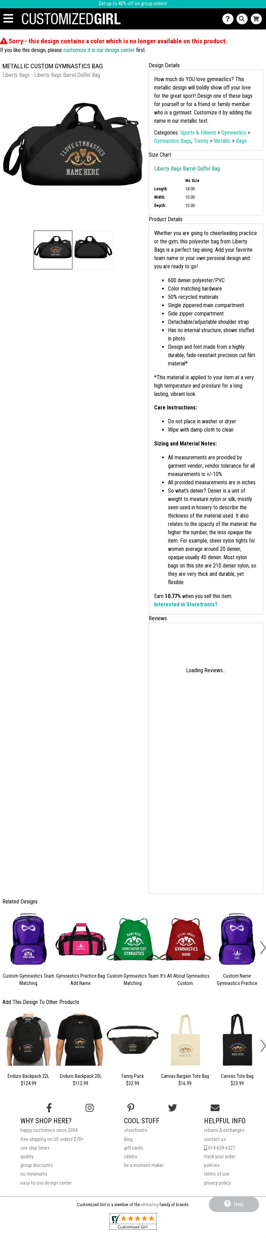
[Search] (244, 19)
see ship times (35, 1148)
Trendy (201, 141)
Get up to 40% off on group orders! (133, 4)
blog (128, 1139)
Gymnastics (233, 132)
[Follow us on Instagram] (90, 1108)
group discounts (36, 1165)
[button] (53, 250)
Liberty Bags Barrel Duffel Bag (187, 168)
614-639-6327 (219, 1148)
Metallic (222, 141)
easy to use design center (46, 1183)
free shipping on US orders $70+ (51, 1139)
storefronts (135, 1130)
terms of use (217, 1174)
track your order (219, 1157)
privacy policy (217, 1183)
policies (212, 1165)
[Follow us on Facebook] (49, 1108)
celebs (130, 1157)
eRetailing (150, 1204)
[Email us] (215, 1108)
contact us (215, 1139)
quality (27, 1157)
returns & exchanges (224, 1130)
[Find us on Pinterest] (130, 1108)
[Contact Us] (229, 19)
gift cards (133, 1148)
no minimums (33, 1174)
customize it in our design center (99, 50)
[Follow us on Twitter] (172, 1108)
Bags (241, 141)
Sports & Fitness (198, 132)
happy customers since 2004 (49, 1130)
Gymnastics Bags (172, 141)
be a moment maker (143, 1165)
